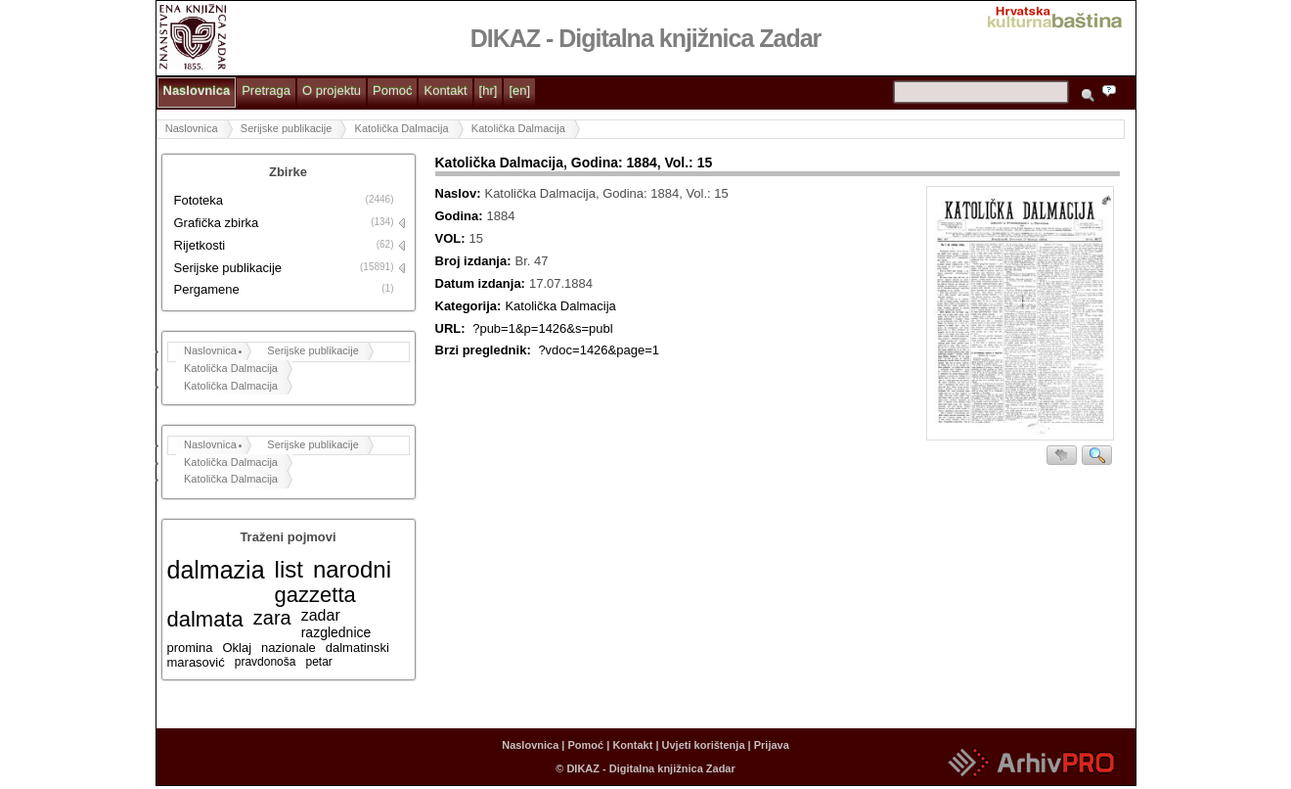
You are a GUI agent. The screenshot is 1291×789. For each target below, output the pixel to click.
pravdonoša (265, 662)
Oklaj (236, 647)
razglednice (336, 632)
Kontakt (445, 90)
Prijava (771, 745)
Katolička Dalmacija (402, 128)
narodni (352, 569)
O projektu (331, 90)
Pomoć (392, 90)
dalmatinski (357, 647)
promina (190, 647)
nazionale (288, 647)
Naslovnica (197, 90)
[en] (519, 90)
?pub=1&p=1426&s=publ (542, 328)
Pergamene (207, 289)
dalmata (205, 619)
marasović (196, 662)
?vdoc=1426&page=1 (598, 350)
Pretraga (266, 90)
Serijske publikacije (287, 128)
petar (318, 662)
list (289, 569)
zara (272, 617)
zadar (320, 615)
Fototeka (199, 200)
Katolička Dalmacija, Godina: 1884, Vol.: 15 (574, 162)
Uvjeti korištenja (703, 745)
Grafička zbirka (216, 222)
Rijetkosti (200, 245)
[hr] (488, 90)
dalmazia (216, 569)
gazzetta (315, 594)
